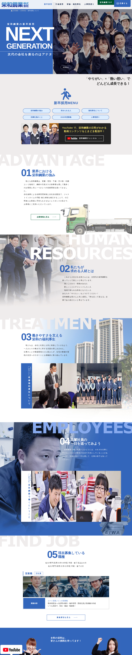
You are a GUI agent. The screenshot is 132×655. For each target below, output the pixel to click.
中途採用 (59, 4)
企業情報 (89, 630)
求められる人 (66, 111)
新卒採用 (48, 634)
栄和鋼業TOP (106, 3)
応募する (124, 3)
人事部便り (89, 4)
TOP (26, 630)
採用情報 (28, 634)
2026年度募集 (65, 117)
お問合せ (60, 640)
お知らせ (48, 630)
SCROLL (66, 67)
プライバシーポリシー (82, 640)
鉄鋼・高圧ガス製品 (72, 630)
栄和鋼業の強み (37, 111)
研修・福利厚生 (74, 4)
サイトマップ (95, 640)
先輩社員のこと (37, 117)
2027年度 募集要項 (35, 640)
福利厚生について (95, 111)
